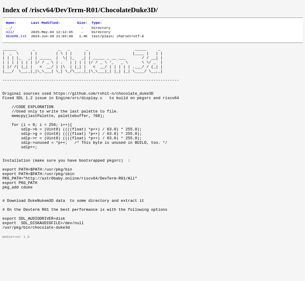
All (9, 33)
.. (8, 28)
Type (96, 23)
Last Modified (45, 23)
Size (82, 23)
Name (11, 23)
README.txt (16, 38)
